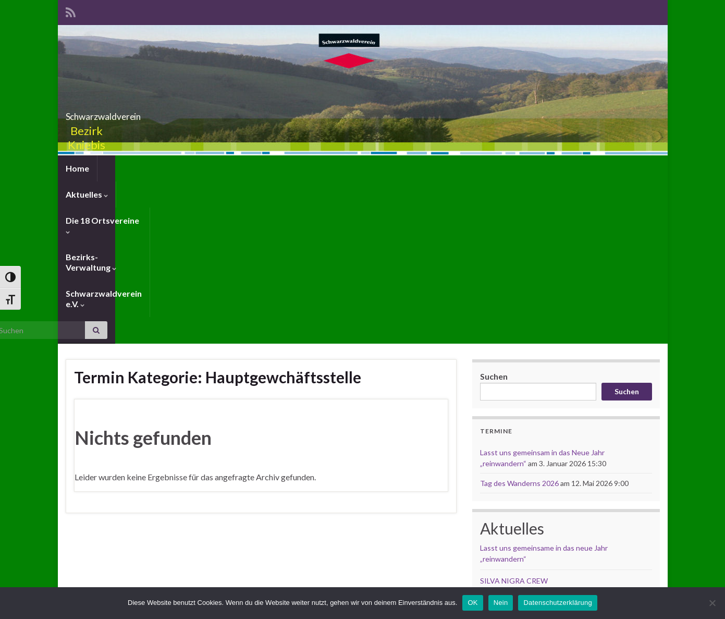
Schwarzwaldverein (362, 113)
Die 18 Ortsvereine (203, 168)
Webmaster (394, 557)
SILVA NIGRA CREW (514, 419)
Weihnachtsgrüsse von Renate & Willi (541, 484)
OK (472, 602)
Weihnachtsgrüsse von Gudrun (531, 462)
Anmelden (83, 559)
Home (77, 168)
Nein (501, 602)
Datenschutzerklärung (557, 602)
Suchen (494, 215)
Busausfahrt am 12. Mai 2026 (527, 440)
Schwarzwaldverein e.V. (406, 168)
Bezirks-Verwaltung (300, 168)
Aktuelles (126, 168)
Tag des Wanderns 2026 (519, 321)
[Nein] (712, 603)
